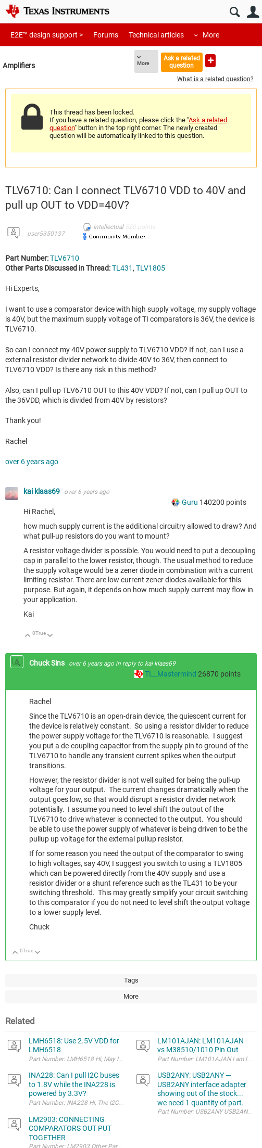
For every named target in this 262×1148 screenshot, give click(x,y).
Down (50, 636)
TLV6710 (64, 258)
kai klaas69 (42, 491)
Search (235, 12)
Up (27, 636)
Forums (105, 35)
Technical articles (156, 35)
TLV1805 (150, 268)
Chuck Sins (47, 663)
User (253, 12)
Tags (131, 980)
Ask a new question (210, 60)
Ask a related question (182, 62)
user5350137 (46, 233)
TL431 (122, 268)
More (211, 35)
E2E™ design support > (46, 35)
